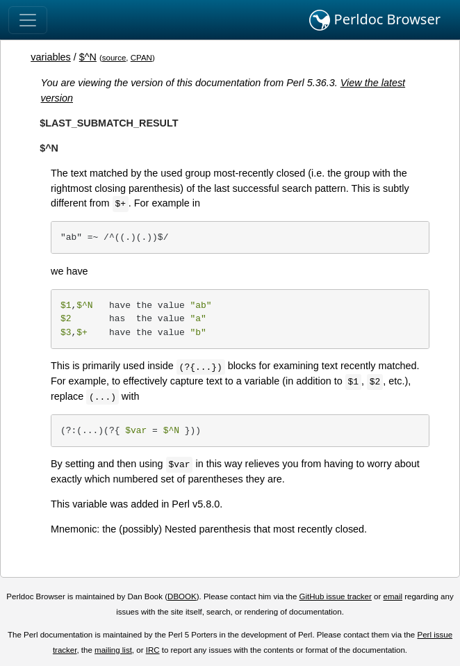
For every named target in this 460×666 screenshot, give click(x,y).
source (114, 58)
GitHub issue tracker (335, 596)
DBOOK (182, 596)
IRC (153, 650)
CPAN (141, 58)
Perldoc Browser (375, 20)
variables (51, 57)
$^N (88, 57)
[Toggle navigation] (27, 20)
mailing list (113, 650)
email (392, 596)
